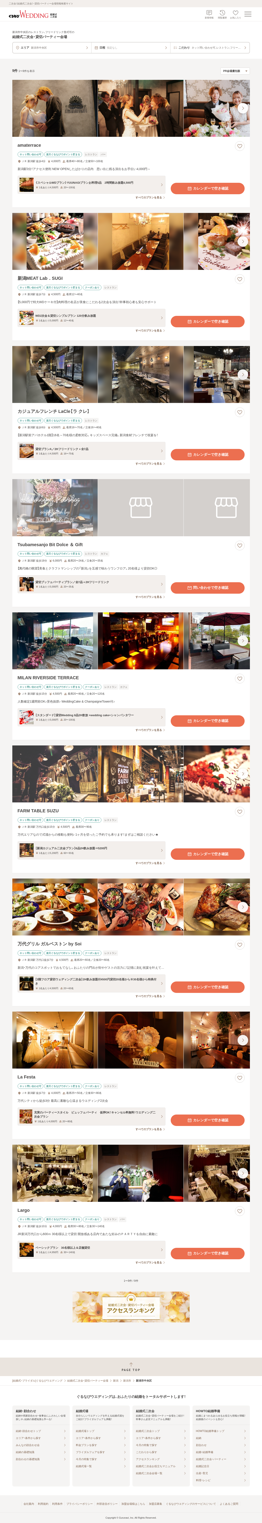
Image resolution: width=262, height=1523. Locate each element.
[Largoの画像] (131, 1173)
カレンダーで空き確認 (207, 188)
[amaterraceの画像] (131, 108)
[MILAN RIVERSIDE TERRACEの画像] (131, 640)
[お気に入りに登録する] (240, 146)
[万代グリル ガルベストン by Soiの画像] (131, 907)
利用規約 (43, 1503)
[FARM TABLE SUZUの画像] (131, 773)
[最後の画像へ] (243, 108)
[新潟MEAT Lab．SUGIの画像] (131, 241)
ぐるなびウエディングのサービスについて (191, 1503)
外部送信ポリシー (107, 1503)
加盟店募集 (155, 1503)
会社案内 (29, 1503)
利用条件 (57, 1503)
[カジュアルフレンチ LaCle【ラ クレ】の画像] (131, 374)
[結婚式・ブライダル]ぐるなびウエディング (37, 1380)
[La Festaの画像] (131, 1040)
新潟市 (127, 1380)
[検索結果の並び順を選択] (235, 71)
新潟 (115, 1380)
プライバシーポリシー (79, 1503)
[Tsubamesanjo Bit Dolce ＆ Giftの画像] (131, 507)
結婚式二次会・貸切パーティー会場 (87, 1380)
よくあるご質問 (229, 1503)
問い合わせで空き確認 (207, 588)
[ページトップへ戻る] (131, 1367)
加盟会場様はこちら (133, 1503)
